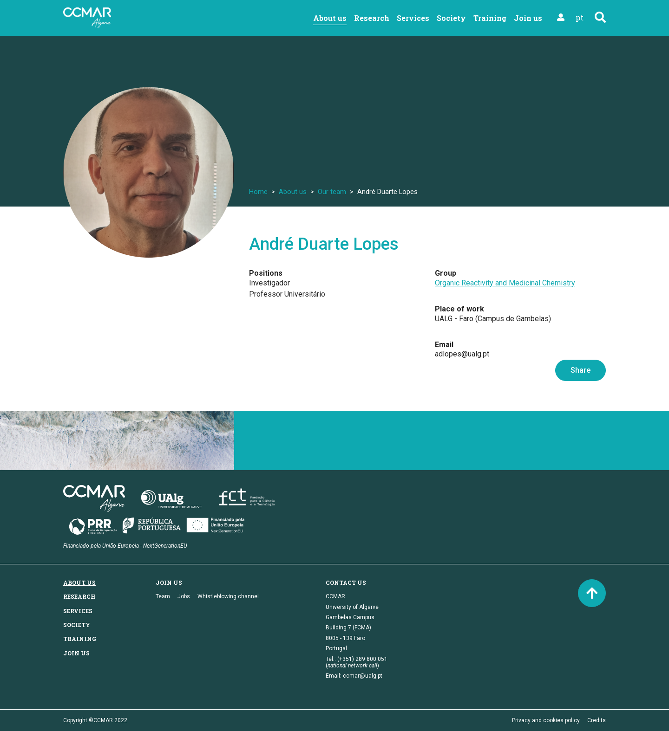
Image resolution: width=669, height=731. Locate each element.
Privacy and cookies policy (546, 720)
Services (413, 17)
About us (330, 17)
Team (163, 596)
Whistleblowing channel (228, 596)
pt (580, 17)
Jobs (183, 596)
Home (258, 192)
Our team (332, 192)
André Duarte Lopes (324, 244)
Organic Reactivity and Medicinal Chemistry (505, 282)
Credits (596, 720)
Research (371, 17)
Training (489, 17)
